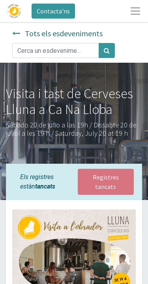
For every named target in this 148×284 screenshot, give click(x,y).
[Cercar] (107, 50)
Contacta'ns (53, 11)
